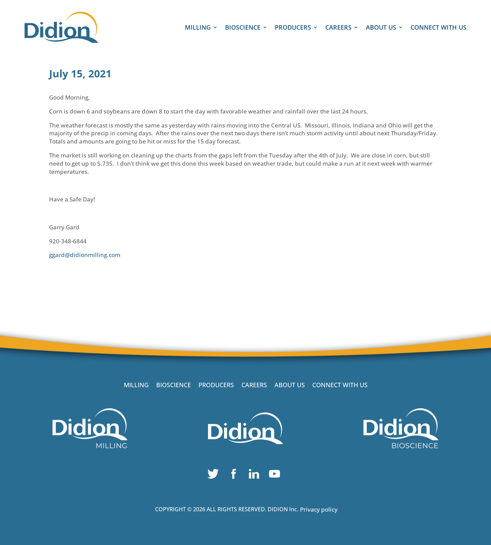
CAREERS (338, 28)
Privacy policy (319, 509)
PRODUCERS (293, 28)
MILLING (198, 28)
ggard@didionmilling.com (84, 255)
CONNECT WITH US (438, 28)
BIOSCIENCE (243, 28)
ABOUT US (381, 28)
